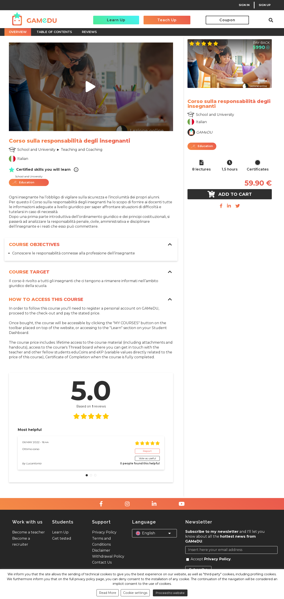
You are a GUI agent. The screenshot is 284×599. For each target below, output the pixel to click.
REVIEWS (89, 32)
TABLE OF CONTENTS (54, 32)
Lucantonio (33, 463)
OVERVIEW (18, 32)
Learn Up (116, 20)
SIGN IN (244, 5)
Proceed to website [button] (170, 593)
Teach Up (167, 20)
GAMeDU (204, 132)
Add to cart (229, 194)
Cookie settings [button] (135, 593)
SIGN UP (265, 5)
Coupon (227, 20)
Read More (107, 593)
